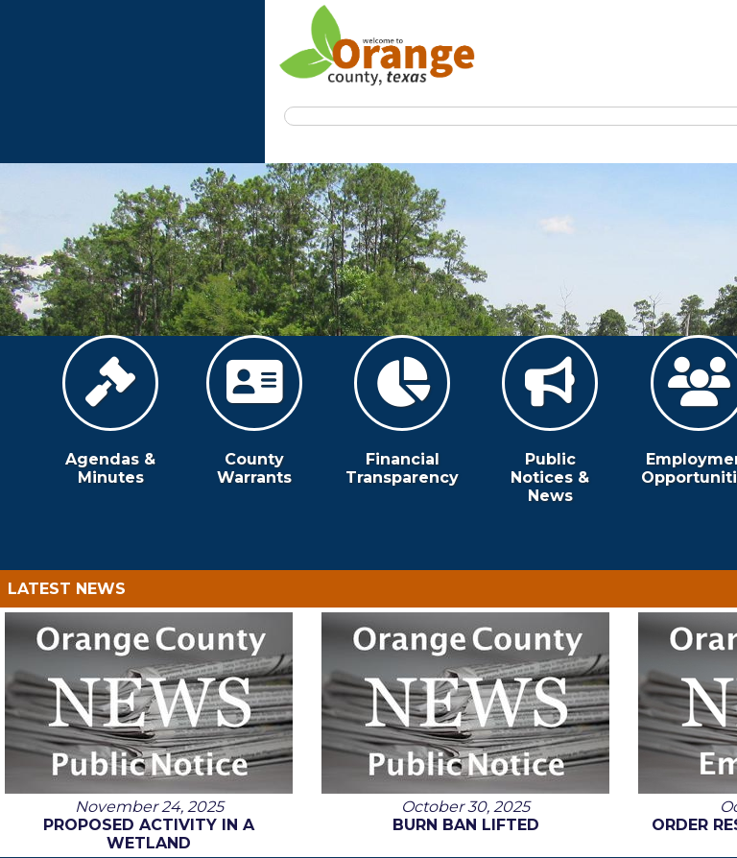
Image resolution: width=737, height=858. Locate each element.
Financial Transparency (402, 411)
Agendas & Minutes (110, 411)
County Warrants (254, 411)
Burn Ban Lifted (465, 825)
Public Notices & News (550, 420)
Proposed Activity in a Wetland (148, 834)
